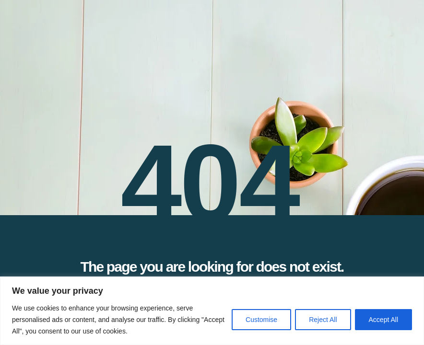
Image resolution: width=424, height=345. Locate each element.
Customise (261, 319)
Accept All (383, 319)
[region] (212, 310)
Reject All (323, 319)
